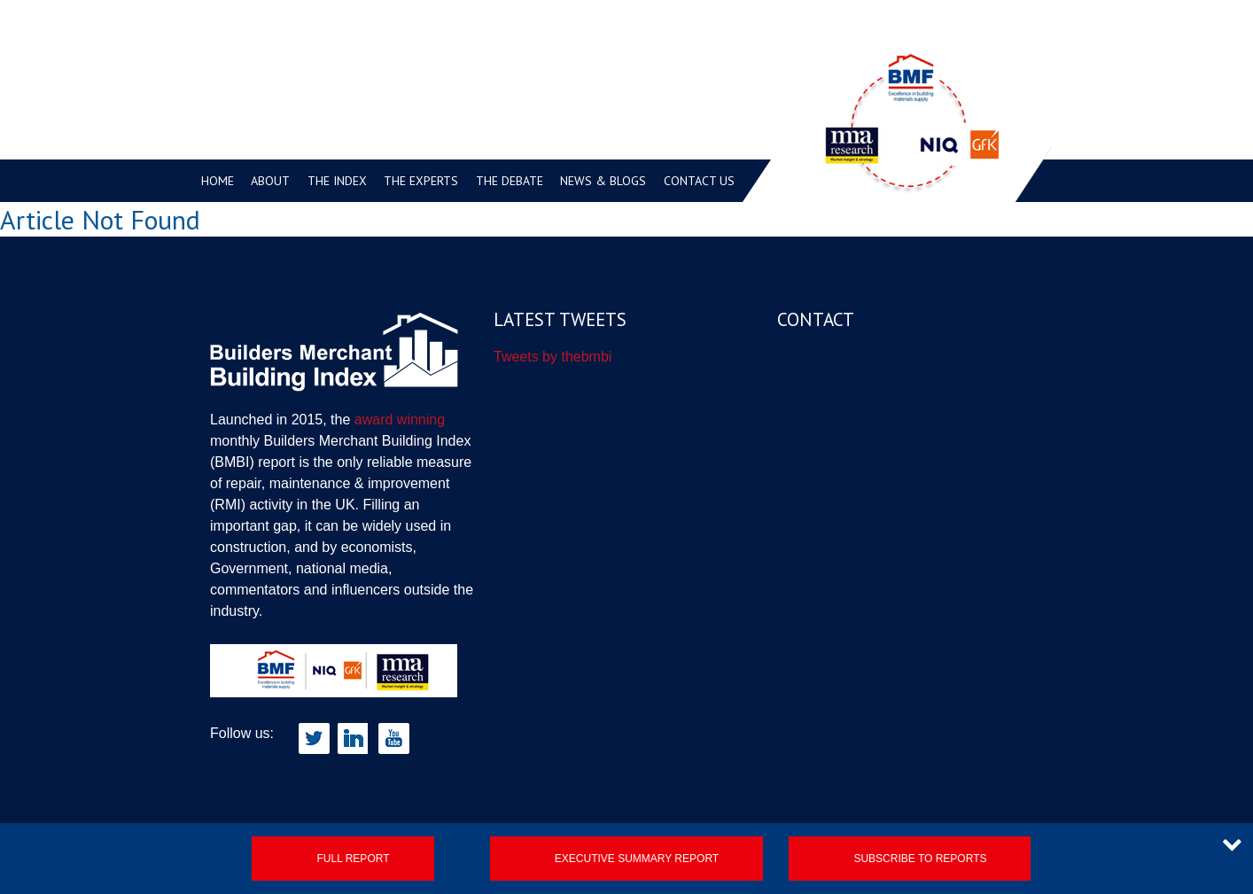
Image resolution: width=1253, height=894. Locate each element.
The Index (337, 181)
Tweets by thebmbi (552, 356)
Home (217, 181)
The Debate (509, 181)
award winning (399, 419)
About (270, 181)
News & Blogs (603, 181)
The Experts (421, 181)
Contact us (699, 181)
